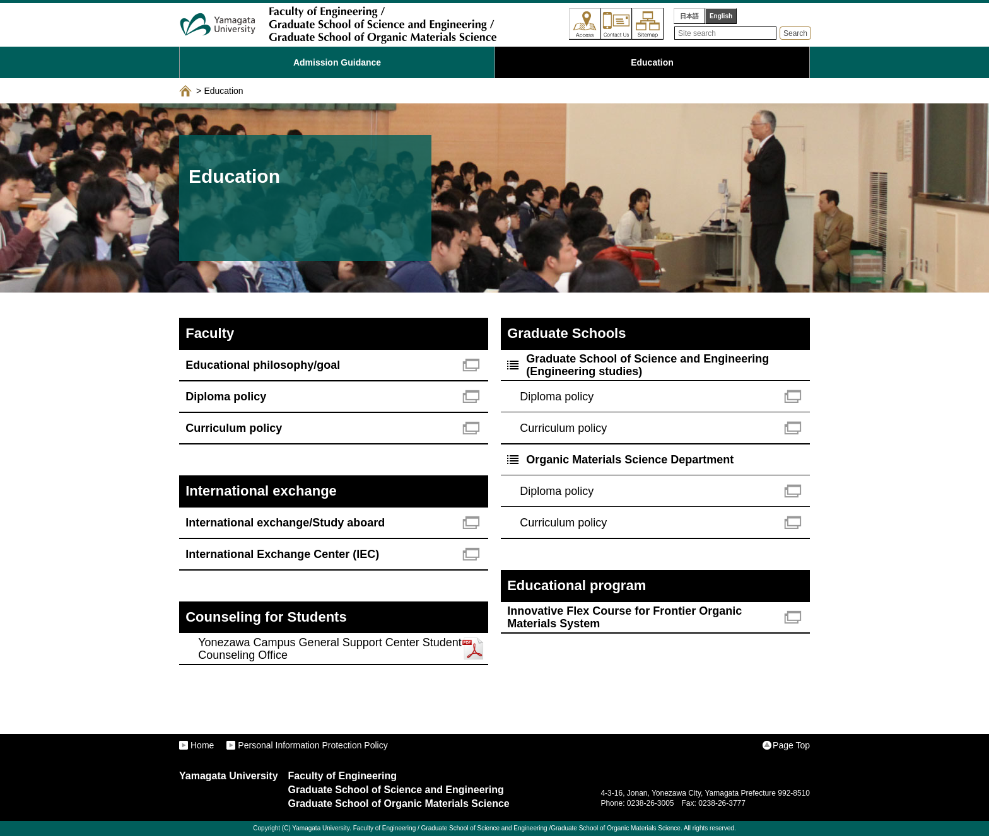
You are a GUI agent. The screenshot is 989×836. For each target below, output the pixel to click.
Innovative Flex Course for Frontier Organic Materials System (624, 617)
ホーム (185, 90)
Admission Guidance (337, 62)
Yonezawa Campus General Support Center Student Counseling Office (330, 648)
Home (202, 745)
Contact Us (616, 24)
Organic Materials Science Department (630, 459)
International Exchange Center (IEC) (282, 554)
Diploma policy (225, 396)
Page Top (791, 745)
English (721, 16)
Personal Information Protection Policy (312, 745)
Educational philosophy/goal (262, 365)
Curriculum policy (233, 428)
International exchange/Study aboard (285, 522)
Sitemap (648, 24)
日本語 (689, 16)
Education (652, 62)
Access (584, 24)
